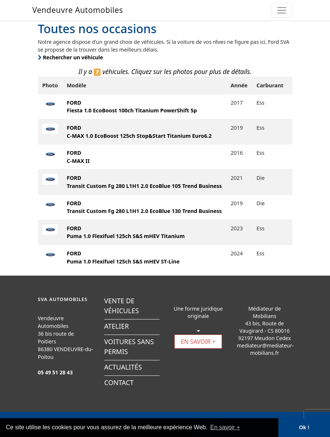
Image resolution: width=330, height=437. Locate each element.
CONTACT (119, 382)
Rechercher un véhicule (70, 57)
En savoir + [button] (225, 427)
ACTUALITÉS (123, 367)
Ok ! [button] (304, 427)
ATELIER (116, 326)
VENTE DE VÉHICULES (121, 305)
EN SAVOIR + (198, 342)
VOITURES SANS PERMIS (129, 346)
